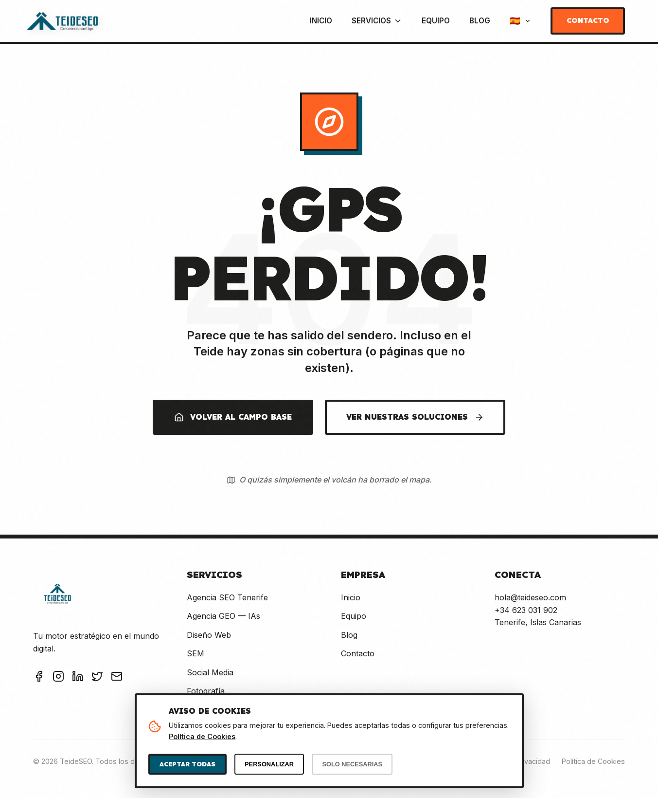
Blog (479, 20)
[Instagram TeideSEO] (58, 678)
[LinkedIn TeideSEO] (78, 678)
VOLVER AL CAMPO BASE (233, 417)
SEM (195, 653)
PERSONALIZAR (269, 764)
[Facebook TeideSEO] (39, 678)
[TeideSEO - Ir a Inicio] (62, 21)
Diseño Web (209, 635)
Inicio (321, 20)
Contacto (588, 20)
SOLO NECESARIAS (352, 764)
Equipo (436, 20)
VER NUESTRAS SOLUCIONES (415, 417)
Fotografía (206, 691)
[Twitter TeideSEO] (97, 678)
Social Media (210, 672)
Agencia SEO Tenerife (227, 597)
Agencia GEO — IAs (223, 616)
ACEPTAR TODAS (187, 764)
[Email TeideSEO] (117, 678)
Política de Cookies (593, 761)
